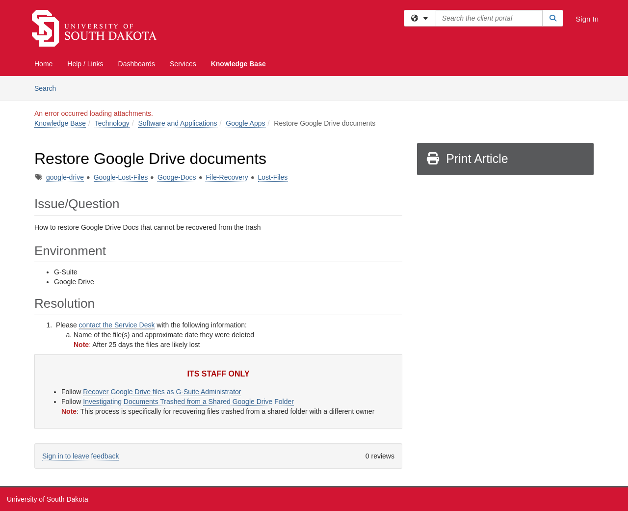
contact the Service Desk (117, 325)
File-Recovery (227, 177)
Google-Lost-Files (121, 177)
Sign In (587, 19)
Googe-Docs (176, 177)
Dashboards (137, 64)
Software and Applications (177, 123)
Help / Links (85, 64)
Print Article (466, 158)
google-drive (65, 177)
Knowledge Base (238, 64)
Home (43, 64)
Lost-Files (273, 177)
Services (183, 64)
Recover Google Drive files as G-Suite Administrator (162, 392)
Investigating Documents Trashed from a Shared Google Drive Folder (188, 401)
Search (48, 87)
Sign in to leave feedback (80, 456)
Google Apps (245, 123)
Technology (112, 123)
